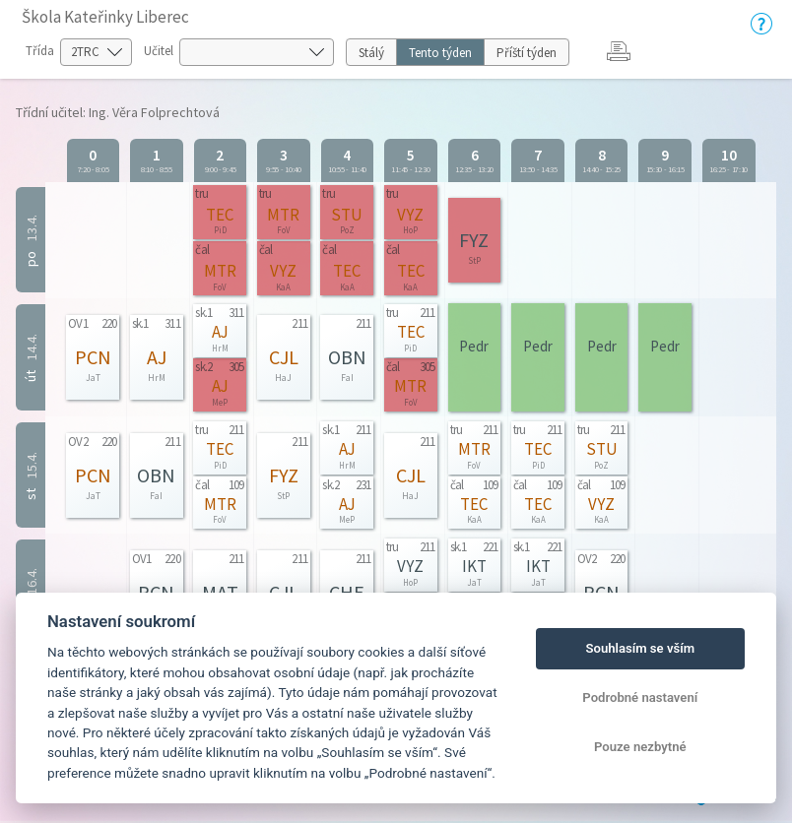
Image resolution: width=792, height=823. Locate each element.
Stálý (371, 52)
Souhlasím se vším (639, 648)
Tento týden (440, 52)
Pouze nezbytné (640, 746)
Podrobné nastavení (639, 697)
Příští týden (526, 52)
